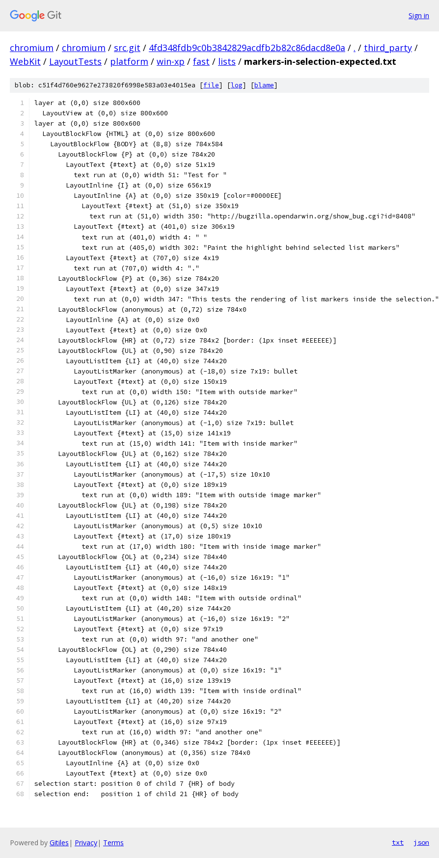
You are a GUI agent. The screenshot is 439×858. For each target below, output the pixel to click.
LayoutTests (75, 61)
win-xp (171, 61)
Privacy (86, 842)
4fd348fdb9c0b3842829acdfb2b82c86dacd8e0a (247, 48)
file (211, 85)
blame (264, 85)
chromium (32, 48)
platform (129, 61)
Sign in (419, 15)
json (421, 842)
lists (227, 61)
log (237, 85)
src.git (127, 48)
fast (201, 61)
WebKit (25, 61)
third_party (388, 48)
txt (398, 842)
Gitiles (59, 842)
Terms (113, 842)
